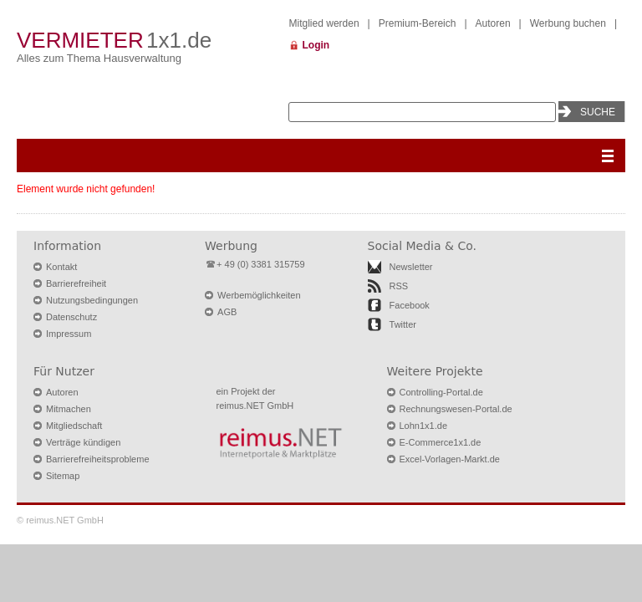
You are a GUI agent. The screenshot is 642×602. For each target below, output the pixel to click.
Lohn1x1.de (424, 426)
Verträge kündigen (83, 442)
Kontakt (61, 267)
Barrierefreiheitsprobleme (98, 459)
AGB (227, 312)
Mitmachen (68, 409)
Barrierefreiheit (76, 283)
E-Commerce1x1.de (441, 442)
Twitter (403, 324)
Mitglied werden (324, 23)
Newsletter (411, 267)
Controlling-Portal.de (441, 392)
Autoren (493, 23)
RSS (399, 286)
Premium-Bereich (417, 23)
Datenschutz (71, 317)
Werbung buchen (568, 23)
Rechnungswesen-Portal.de (456, 409)
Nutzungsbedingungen (92, 300)
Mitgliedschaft (74, 426)
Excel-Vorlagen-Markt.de (450, 459)
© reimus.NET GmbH (60, 520)
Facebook (410, 305)
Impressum (68, 334)
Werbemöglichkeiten (258, 295)
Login (316, 45)
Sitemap (62, 476)
